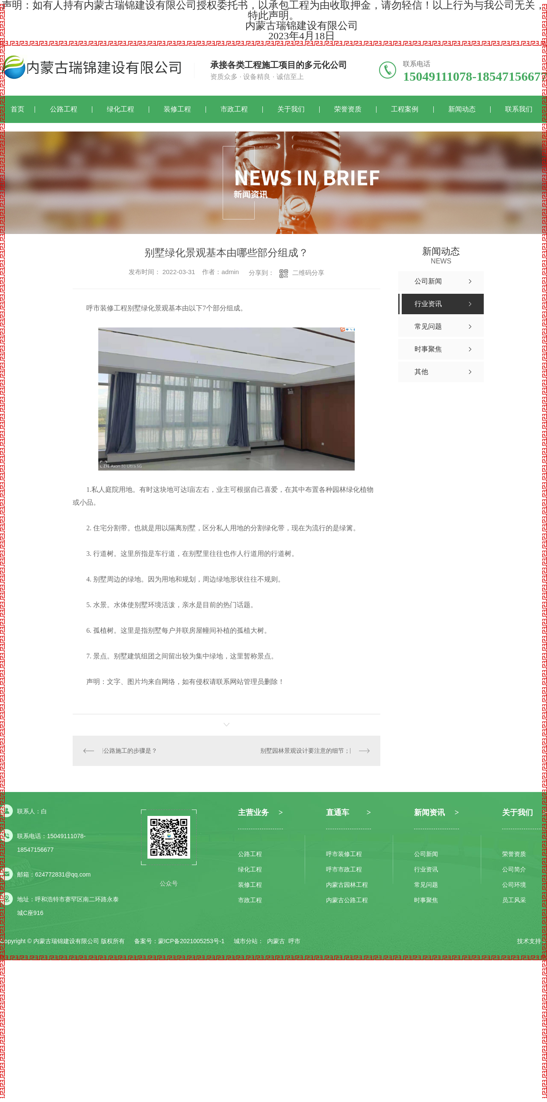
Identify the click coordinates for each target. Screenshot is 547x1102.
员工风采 (514, 900)
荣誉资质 (348, 109)
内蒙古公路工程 (347, 900)
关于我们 (291, 109)
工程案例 (404, 109)
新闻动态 (462, 109)
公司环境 (514, 884)
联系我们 (518, 109)
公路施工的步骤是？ (130, 750)
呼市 (294, 941)
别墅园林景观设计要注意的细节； (305, 750)
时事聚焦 (426, 900)
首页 (17, 109)
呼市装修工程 (344, 854)
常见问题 (426, 884)
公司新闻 (426, 854)
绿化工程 (120, 109)
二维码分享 (308, 272)
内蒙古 (276, 941)
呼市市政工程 (344, 869)
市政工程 (234, 109)
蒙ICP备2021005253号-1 (191, 941)
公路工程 (63, 109)
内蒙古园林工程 (347, 884)
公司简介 (514, 869)
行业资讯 (426, 869)
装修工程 (177, 109)
